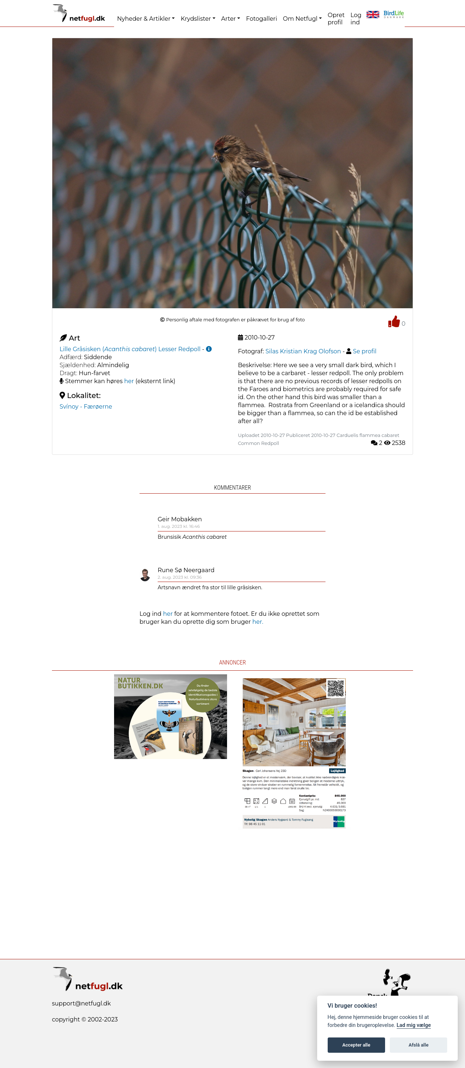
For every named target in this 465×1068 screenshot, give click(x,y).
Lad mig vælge (414, 1025)
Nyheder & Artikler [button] (143, 18)
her (129, 381)
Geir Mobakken (180, 519)
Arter (228, 18)
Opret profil (336, 19)
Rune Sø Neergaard (186, 570)
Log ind (356, 19)
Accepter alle (356, 1045)
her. (257, 621)
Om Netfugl (300, 18)
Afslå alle (419, 1045)
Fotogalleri (261, 18)
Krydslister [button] (196, 18)
